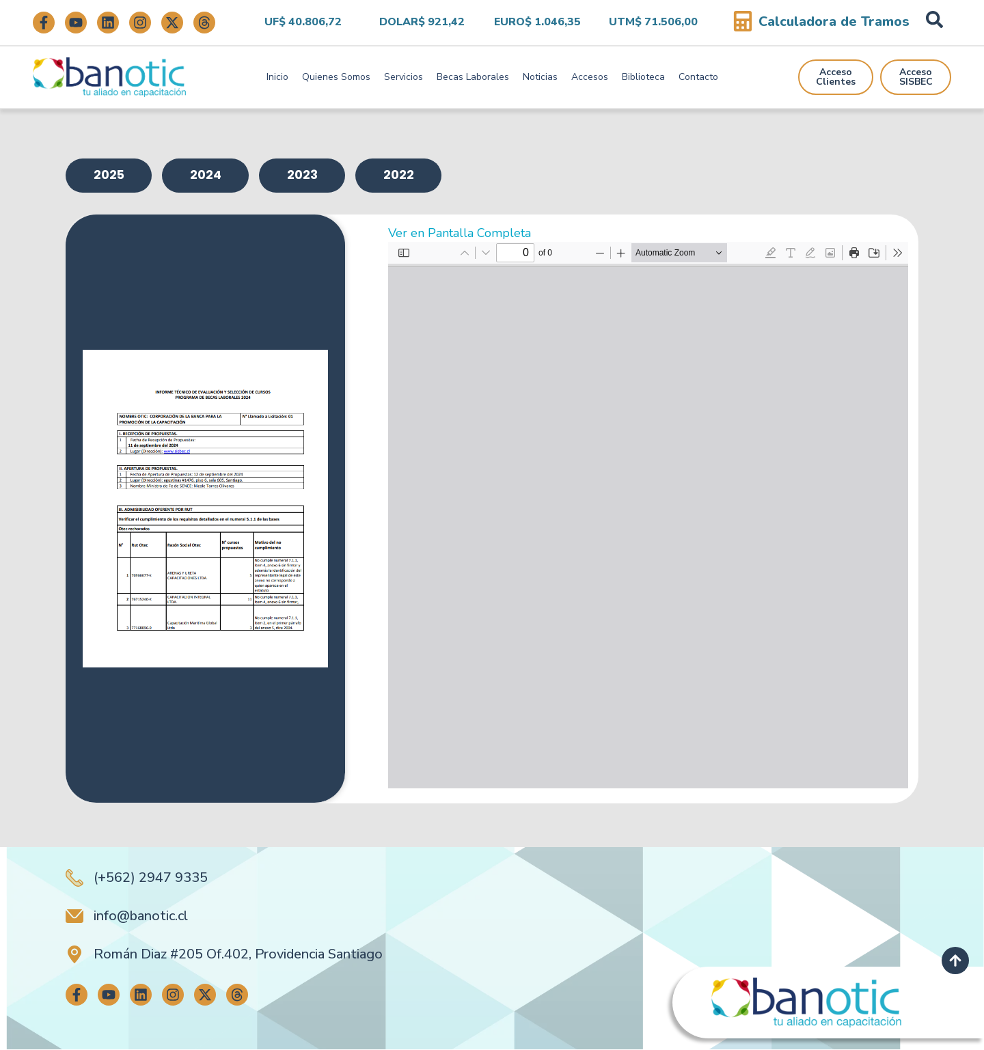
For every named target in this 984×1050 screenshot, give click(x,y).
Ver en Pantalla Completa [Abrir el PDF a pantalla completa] (459, 233)
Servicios (403, 76)
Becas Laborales (473, 76)
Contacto (698, 76)
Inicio (277, 76)
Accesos (589, 76)
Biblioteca (643, 76)
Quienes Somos (336, 76)
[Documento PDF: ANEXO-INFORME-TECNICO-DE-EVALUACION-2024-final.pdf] (648, 516)
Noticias (540, 76)
